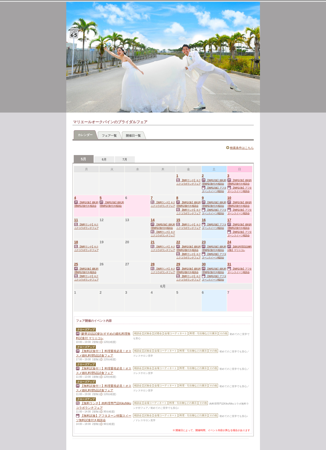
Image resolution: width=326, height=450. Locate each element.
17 (229, 220)
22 (178, 242)
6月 (104, 159)
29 (178, 264)
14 (153, 220)
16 (204, 220)
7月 (124, 159)
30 (204, 264)
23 (204, 242)
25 (76, 264)
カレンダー (85, 135)
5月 (83, 159)
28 (153, 264)
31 (229, 264)
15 (178, 220)
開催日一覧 (133, 135)
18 (76, 242)
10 (229, 198)
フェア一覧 (109, 135)
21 (153, 242)
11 (76, 220)
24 (229, 242)
